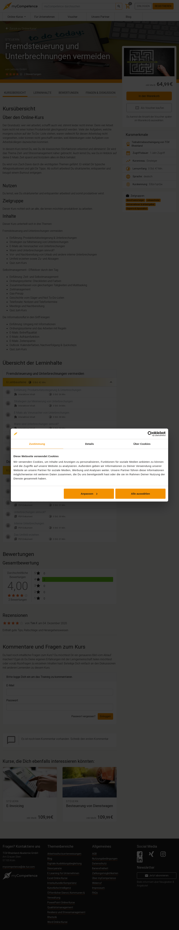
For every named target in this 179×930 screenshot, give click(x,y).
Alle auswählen (140, 493)
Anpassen (89, 493)
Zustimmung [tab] (37, 443)
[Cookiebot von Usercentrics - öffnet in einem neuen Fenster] (150, 433)
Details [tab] (89, 443)
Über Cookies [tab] (142, 443)
